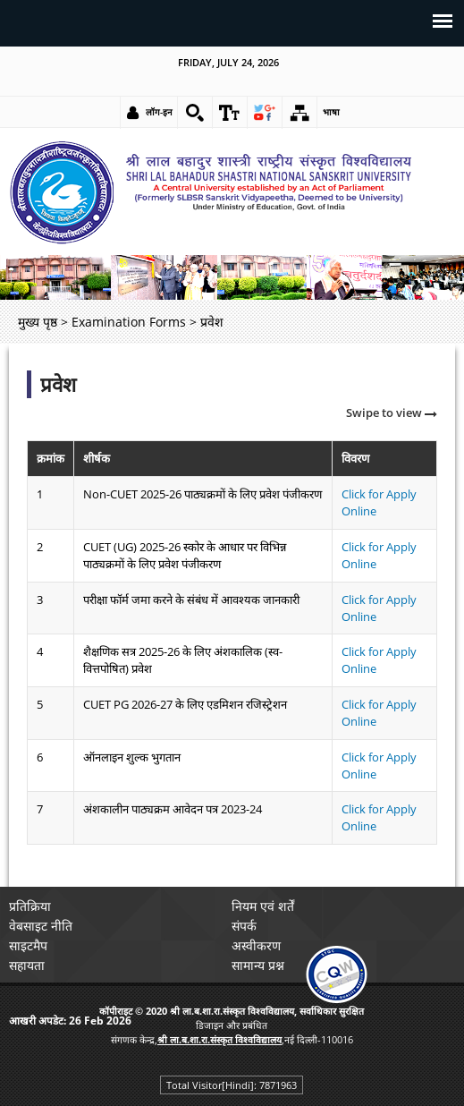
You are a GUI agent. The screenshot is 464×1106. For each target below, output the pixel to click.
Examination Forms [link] (129, 321)
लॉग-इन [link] (159, 112)
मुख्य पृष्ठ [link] (37, 321)
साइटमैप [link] (28, 945)
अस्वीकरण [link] (256, 945)
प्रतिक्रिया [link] (30, 906)
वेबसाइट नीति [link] (40, 925)
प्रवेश (58, 384)
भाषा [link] (331, 112)
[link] (195, 113)
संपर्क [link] (244, 925)
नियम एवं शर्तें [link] (263, 906)
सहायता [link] (27, 965)
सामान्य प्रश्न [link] (258, 965)
